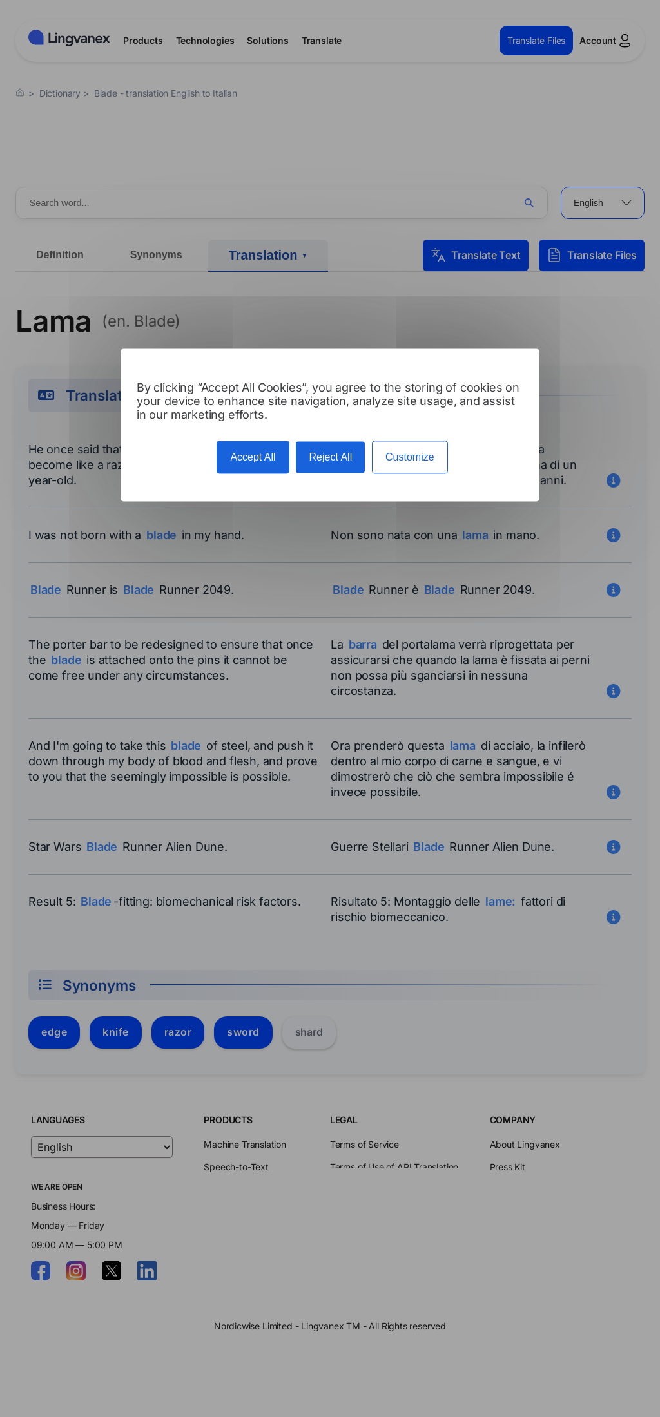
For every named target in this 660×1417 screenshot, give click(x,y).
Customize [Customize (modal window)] (409, 457)
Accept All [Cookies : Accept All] (252, 457)
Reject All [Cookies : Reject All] (330, 457)
